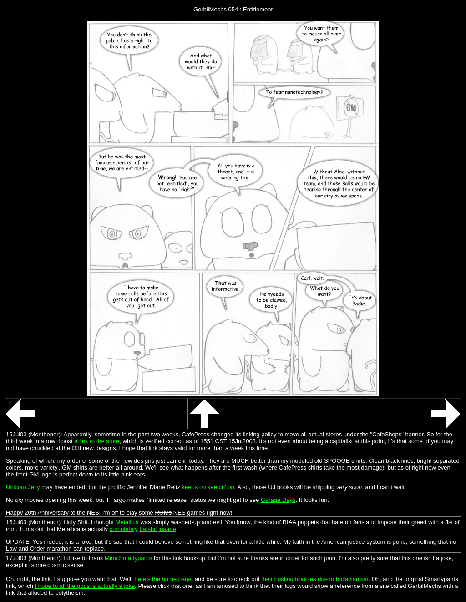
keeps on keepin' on (208, 487)
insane (167, 529)
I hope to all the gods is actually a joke (85, 585)
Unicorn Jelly (23, 487)
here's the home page (162, 579)
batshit (148, 529)
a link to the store (96, 441)
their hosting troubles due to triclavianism (315, 579)
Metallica (127, 522)
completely (124, 529)
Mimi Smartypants (128, 558)
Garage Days (278, 499)
